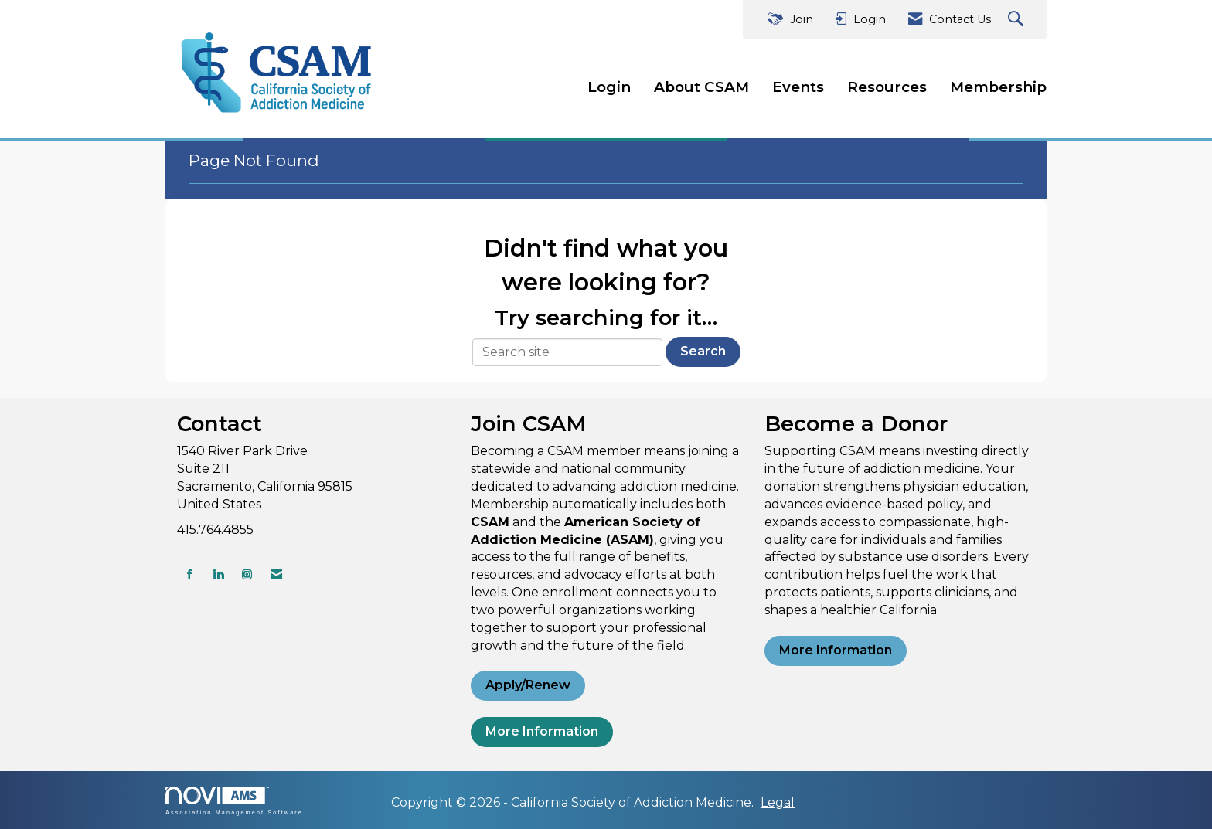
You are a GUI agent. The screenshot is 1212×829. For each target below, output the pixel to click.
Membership (998, 87)
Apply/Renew (527, 685)
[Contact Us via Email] (276, 574)
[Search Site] (1017, 19)
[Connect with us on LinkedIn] (218, 574)
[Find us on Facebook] (190, 574)
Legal (778, 802)
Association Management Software (234, 801)
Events (798, 87)
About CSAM (701, 87)
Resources (887, 87)
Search (703, 351)
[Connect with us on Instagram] (247, 574)
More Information (541, 731)
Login (609, 87)
